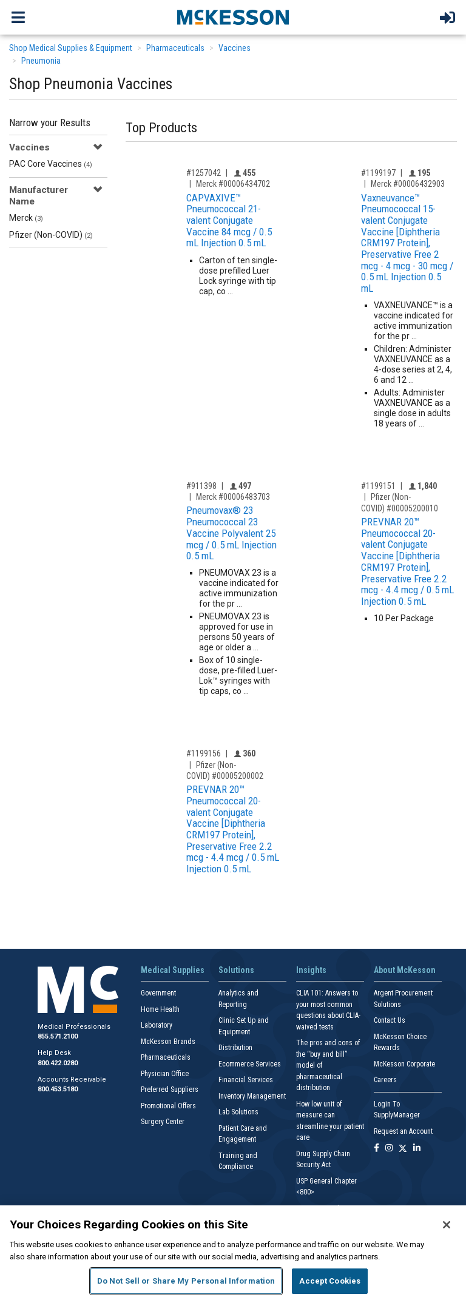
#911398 (201, 486)
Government (158, 993)
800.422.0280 (58, 1063)
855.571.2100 (58, 1036)
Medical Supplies (172, 970)
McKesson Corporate (404, 1064)
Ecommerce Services (249, 1064)
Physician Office (165, 1073)
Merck (26, 218)
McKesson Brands (168, 1041)
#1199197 (378, 173)
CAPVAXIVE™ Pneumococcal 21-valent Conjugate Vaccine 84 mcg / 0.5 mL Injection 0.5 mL (229, 220)
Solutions (236, 970)
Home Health (160, 1009)
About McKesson (405, 970)
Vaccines (234, 48)
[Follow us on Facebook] (376, 1148)
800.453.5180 (58, 1089)
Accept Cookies (329, 1280)
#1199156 (203, 753)
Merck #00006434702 (233, 184)
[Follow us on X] (403, 1148)
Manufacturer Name (38, 195)
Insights (311, 970)
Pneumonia (41, 61)
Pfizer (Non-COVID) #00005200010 (399, 502)
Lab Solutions (238, 1112)
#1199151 (378, 486)
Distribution (235, 1047)
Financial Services (245, 1080)
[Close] (446, 1224)
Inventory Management (252, 1096)
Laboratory (156, 1025)
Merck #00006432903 (408, 184)
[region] (233, 1252)
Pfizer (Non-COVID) (51, 235)
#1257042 (203, 173)
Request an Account (403, 1131)
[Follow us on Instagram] (389, 1148)
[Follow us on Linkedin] (416, 1148)
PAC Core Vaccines (50, 164)
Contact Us (389, 1020)
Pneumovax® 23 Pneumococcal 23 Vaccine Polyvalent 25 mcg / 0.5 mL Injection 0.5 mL (231, 533)
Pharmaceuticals (175, 48)
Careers (385, 1080)
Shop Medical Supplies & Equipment (70, 48)
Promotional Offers (168, 1106)
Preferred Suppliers (169, 1089)
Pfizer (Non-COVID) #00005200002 (224, 770)
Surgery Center (162, 1121)
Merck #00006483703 (233, 497)
